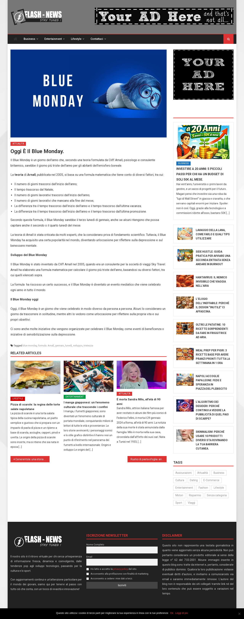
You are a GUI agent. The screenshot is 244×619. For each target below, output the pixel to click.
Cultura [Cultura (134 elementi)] (179, 480)
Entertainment (53, 38)
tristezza (88, 345)
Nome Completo (95, 544)
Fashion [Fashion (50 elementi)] (203, 487)
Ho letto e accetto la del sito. (111, 569)
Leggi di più (181, 613)
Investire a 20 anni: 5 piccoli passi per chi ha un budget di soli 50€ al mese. (199, 174)
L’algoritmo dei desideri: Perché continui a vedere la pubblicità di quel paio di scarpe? (212, 410)
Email (89, 556)
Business (29, 38)
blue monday (30, 345)
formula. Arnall (46, 345)
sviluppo (78, 345)
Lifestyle (76, 38)
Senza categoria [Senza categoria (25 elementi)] (217, 495)
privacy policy (120, 569)
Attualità (18, 143)
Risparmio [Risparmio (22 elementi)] (195, 495)
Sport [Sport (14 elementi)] (178, 502)
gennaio (59, 345)
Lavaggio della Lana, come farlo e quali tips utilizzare (213, 234)
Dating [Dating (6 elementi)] (194, 480)
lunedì (68, 345)
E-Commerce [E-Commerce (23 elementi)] (211, 480)
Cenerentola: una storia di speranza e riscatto (32, 459)
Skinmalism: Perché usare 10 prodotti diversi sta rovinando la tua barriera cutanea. (212, 440)
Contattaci (97, 38)
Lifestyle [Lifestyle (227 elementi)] (219, 487)
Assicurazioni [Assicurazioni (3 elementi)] (183, 472)
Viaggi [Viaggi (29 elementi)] (191, 502)
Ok (171, 613)
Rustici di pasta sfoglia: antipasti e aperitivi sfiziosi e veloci (149, 459)
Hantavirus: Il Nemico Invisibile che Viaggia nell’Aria (211, 281)
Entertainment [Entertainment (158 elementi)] (184, 487)
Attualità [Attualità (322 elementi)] (202, 472)
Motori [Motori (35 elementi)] (179, 495)
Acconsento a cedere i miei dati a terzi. (109, 578)
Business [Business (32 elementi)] (219, 472)
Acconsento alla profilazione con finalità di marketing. (117, 573)
